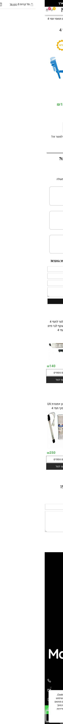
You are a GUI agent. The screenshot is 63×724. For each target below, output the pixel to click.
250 (38, 463)
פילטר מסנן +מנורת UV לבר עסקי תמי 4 (16, 406)
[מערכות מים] (29, 11)
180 (19, 104)
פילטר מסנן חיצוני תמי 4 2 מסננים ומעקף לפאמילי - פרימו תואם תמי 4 (47, 328)
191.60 (26, 366)
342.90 (26, 453)
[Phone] (4, 682)
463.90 (57, 463)
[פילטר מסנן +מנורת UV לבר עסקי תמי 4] (16, 448)
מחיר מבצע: (30, 104)
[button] (47, 393)
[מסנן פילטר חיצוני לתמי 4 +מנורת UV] (47, 458)
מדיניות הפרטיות (39, 712)
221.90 (48, 104)
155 (38, 380)
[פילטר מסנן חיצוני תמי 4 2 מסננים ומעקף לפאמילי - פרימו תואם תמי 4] (47, 375)
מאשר (31, 717)
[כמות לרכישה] (49, 114)
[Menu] (60, 10)
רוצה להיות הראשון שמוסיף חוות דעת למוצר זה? (33, 137)
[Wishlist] (7, 10)
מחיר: (56, 105)
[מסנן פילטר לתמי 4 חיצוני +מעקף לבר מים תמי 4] (16, 361)
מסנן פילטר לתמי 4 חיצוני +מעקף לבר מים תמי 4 (16, 326)
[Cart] (2, 10)
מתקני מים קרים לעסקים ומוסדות (40, 587)
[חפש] (56, 10)
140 (8, 366)
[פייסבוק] (51, 10)
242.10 (57, 380)
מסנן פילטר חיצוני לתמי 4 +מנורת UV (46, 406)
